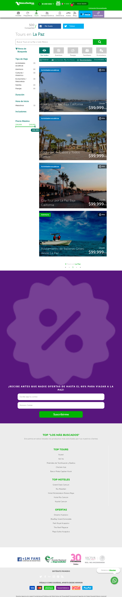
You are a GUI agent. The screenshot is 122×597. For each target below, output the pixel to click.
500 (31, 25)
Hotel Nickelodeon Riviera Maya (61, 493)
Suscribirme (61, 414)
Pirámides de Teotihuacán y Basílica (61, 463)
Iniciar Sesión (81, 4)
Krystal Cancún (61, 501)
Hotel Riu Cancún (61, 497)
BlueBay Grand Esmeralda (61, 519)
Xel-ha (61, 459)
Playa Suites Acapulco (61, 532)
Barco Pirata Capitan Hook (61, 471)
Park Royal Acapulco (61, 523)
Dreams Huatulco (61, 515)
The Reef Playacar (61, 527)
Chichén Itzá (61, 467)
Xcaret (61, 455)
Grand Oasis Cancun (61, 485)
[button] (48, 14)
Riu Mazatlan (61, 489)
